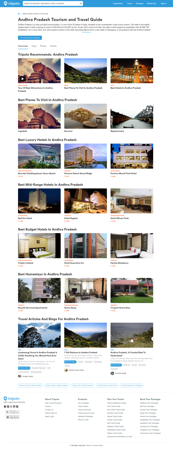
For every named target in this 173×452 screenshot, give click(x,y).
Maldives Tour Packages (149, 403)
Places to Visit (83, 420)
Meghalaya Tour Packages (150, 420)
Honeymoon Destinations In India (119, 436)
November (142, 365)
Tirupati (80, 362)
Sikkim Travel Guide (114, 433)
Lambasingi (97, 362)
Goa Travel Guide (113, 406)
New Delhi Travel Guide (116, 410)
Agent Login (49, 416)
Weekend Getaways (85, 416)
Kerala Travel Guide (114, 420)
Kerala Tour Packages (148, 416)
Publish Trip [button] (152, 3)
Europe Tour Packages (148, 410)
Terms (88, 445)
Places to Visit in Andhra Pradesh (30, 385)
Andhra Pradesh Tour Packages (131, 385)
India (48, 368)
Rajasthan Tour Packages (149, 423)
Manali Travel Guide (114, 416)
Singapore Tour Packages (149, 430)
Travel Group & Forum (86, 413)
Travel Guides (83, 406)
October (134, 365)
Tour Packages (83, 403)
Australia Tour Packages (149, 426)
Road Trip (127, 365)
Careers (48, 406)
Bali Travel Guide (113, 423)
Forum (129, 3)
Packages (139, 3)
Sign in (163, 3)
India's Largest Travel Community (14, 402)
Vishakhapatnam (36, 372)
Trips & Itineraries (84, 410)
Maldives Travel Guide (115, 426)
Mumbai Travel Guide (115, 413)
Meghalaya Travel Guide (116, 430)
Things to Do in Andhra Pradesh (82, 385)
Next (153, 70)
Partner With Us (51, 413)
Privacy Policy (98, 445)
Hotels (53, 46)
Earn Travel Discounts (53, 403)
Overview (23, 46)
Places (43, 46)
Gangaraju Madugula (38, 368)
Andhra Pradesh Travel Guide (107, 385)
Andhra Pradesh (24, 372)
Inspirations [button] (118, 3)
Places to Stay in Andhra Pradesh (56, 385)
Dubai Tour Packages (148, 413)
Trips (33, 46)
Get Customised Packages (30, 38)
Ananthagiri (88, 362)
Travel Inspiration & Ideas (116, 403)
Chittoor (67, 366)
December (114, 369)
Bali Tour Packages (147, 406)
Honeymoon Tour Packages (150, 433)
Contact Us (49, 410)
